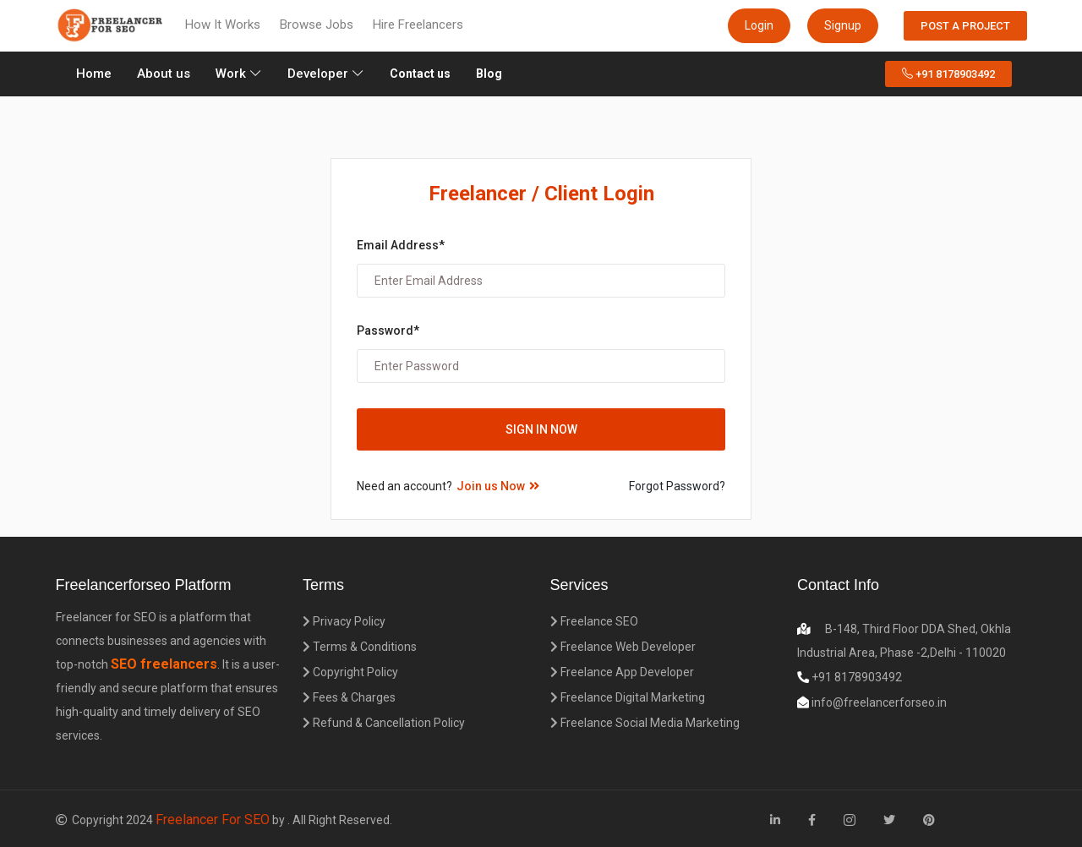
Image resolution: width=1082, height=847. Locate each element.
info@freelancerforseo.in (878, 702)
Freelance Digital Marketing (627, 697)
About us (163, 73)
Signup (842, 25)
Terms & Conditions (360, 646)
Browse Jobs (316, 24)
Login (759, 25)
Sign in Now (541, 429)
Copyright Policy (350, 672)
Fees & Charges (349, 697)
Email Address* (401, 245)
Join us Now (497, 486)
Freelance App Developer (622, 672)
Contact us (420, 73)
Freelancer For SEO (213, 819)
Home (96, 72)
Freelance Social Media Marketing (645, 723)
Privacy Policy (344, 621)
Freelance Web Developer (623, 646)
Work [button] (239, 73)
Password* (388, 330)
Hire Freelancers (418, 24)
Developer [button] (325, 73)
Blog (489, 73)
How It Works (222, 24)
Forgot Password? (677, 486)
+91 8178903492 (948, 74)
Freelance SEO (594, 621)
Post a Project (965, 25)
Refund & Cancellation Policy (384, 723)
